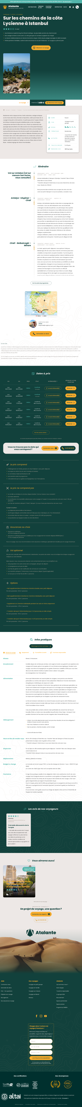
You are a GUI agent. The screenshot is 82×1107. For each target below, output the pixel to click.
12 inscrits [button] (37, 389)
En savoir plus (67, 1)
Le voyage (22, 103)
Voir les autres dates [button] (40, 432)
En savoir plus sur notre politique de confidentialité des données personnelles (41, 1063)
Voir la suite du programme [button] (40, 283)
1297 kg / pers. (69, 149)
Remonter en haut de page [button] (40, 901)
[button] (28, 102)
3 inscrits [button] (37, 396)
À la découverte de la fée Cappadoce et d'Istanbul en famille (18, 884)
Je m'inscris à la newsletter (41, 1058)
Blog (65, 7)
